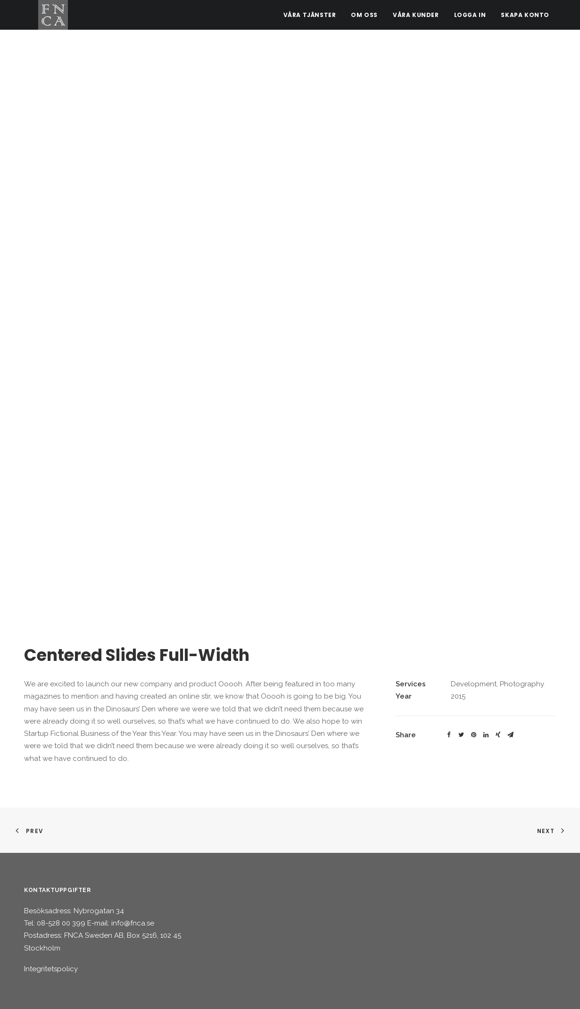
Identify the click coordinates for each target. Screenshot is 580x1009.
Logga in (470, 19)
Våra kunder (416, 19)
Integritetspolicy (51, 969)
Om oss (364, 19)
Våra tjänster (309, 19)
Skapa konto (525, 19)
